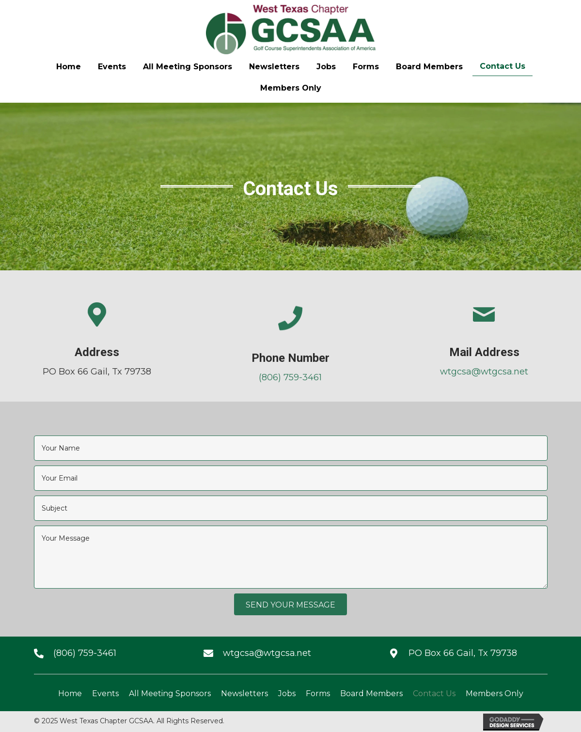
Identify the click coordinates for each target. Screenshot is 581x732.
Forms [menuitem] (318, 693)
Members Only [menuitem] (494, 693)
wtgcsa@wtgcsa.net (514, 371)
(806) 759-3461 (290, 388)
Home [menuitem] (70, 693)
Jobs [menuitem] (287, 693)
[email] (291, 478)
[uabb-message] (291, 557)
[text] (291, 448)
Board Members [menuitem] (371, 693)
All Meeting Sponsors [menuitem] (170, 693)
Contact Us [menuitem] (434, 693)
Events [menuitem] (105, 693)
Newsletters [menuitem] (244, 693)
